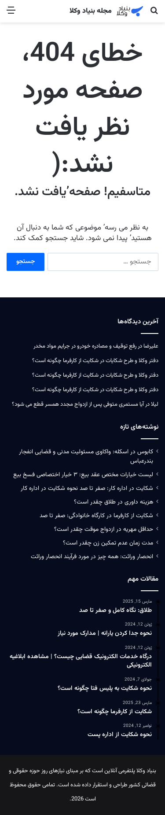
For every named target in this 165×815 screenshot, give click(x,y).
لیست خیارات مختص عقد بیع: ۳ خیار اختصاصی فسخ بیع (83, 474)
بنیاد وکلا (146, 771)
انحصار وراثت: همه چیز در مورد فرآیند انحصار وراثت (92, 556)
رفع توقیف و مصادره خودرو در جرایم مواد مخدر (84, 346)
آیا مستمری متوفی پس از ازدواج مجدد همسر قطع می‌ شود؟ (78, 404)
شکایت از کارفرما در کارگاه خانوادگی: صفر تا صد (96, 515)
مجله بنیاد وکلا (91, 11)
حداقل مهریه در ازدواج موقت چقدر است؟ (103, 529)
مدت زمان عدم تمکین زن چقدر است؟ (108, 543)
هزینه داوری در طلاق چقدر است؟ (113, 502)
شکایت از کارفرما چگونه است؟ (65, 360)
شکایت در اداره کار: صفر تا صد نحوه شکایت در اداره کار (87, 488)
